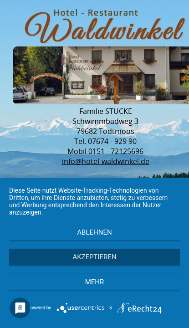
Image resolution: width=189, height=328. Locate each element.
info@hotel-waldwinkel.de (105, 161)
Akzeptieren (94, 257)
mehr (94, 282)
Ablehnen (94, 232)
